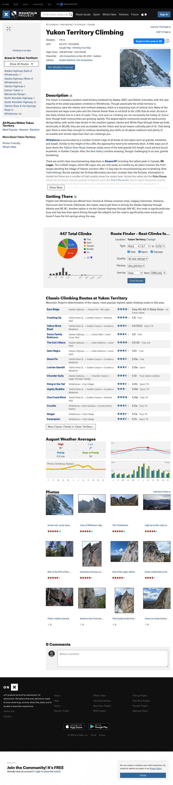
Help (56, 698)
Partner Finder (62, 708)
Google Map (65, 47)
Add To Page (163, 32)
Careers (8, 713)
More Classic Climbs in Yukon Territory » (71, 424)
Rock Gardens (89, 403)
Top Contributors (102, 698)
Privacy (102, 732)
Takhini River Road (74, 145)
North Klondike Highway (18, 97)
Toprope (157, 249)
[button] (123, 66)
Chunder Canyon (100, 373)
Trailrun (38, 4)
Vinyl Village (88, 382)
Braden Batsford (67, 60)
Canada (91, 24)
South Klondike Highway (18, 101)
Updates (97, 56)
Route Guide (83, 14)
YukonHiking (53, 170)
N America (80, 24)
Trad (131, 249)
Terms (93, 732)
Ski (50, 4)
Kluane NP (93, 307)
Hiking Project (141, 693)
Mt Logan (105, 307)
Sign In (164, 14)
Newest (23, 129)
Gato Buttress (98, 340)
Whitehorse (11, 113)
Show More (55, 185)
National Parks (141, 708)
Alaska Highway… (77, 307)
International (66, 24)
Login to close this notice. (48, 771)
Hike (25, 4)
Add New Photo (161, 489)
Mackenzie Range (14, 94)
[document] (143, 771)
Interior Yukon (12, 90)
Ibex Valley (97, 149)
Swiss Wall (97, 332)
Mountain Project (103, 703)
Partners (123, 14)
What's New (109, 14)
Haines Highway (13, 86)
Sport (143, 249)
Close (143, 775)
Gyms (96, 14)
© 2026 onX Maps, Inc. (77, 732)
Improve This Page (160, 26)
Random (34, 129)
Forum (135, 14)
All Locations (52, 24)
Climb (6, 4)
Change (150, 237)
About (57, 693)
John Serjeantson (67, 56)
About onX (10, 708)
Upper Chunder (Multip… (80, 376)
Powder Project (141, 703)
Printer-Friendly (11, 143)
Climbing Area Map (21, 50)
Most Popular (10, 129)
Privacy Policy (156, 768)
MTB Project (100, 708)
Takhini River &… (76, 315)
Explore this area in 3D (149, 40)
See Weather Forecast (60, 67)
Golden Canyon (94, 315)
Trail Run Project (142, 698)
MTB (16, 4)
